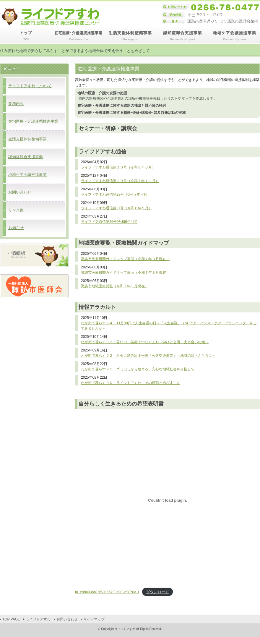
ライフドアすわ (38, 619)
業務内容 (16, 103)
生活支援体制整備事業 (130, 35)
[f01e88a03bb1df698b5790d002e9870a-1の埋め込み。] (167, 500)
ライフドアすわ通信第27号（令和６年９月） (116, 208)
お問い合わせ (19, 192)
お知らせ (16, 228)
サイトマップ (94, 619)
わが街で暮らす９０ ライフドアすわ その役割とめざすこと (130, 383)
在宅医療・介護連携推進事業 (78, 35)
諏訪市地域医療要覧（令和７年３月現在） (114, 286)
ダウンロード (157, 592)
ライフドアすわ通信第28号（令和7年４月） (116, 194)
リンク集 (16, 210)
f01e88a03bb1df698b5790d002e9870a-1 (107, 592)
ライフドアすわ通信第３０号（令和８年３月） (118, 167)
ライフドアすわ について (30, 86)
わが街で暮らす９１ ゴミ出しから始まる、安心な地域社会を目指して (137, 369)
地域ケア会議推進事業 (234, 35)
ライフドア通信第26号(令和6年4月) (109, 222)
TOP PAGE (26, 35)
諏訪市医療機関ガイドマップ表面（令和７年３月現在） (125, 272)
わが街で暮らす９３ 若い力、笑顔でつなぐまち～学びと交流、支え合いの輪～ (145, 342)
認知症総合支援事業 (182, 35)
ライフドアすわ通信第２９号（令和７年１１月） (120, 181)
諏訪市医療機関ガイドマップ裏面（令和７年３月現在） (125, 259)
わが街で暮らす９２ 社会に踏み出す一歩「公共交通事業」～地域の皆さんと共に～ (148, 356)
